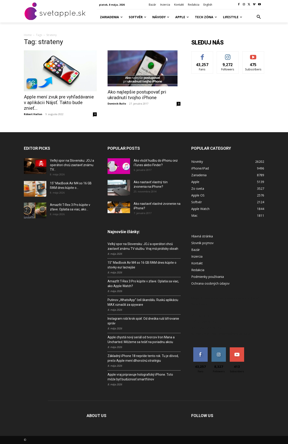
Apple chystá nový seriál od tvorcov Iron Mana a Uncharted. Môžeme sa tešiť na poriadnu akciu (141, 339)
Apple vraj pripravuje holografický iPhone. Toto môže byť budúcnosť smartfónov (140, 377)
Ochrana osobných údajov (210, 283)
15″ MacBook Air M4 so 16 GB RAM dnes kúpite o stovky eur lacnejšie (142, 265)
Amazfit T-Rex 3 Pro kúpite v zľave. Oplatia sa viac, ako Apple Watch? (143, 283)
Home (28, 35)
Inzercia (196, 256)
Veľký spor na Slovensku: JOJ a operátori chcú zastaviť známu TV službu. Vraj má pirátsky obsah (143, 246)
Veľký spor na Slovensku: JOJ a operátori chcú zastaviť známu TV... (72, 165)
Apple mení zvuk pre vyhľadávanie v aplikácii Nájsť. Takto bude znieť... (59, 102)
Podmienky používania (207, 276)
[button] (258, 17)
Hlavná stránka (202, 236)
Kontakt (197, 263)
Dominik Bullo (117, 103)
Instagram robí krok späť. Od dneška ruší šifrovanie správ (143, 321)
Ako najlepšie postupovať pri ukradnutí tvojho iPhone (137, 94)
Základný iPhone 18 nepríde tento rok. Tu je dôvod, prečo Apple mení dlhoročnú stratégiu (143, 358)
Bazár (195, 250)
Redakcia (197, 270)
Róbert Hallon (33, 114)
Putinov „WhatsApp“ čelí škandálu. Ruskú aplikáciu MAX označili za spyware (143, 302)
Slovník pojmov (202, 243)
